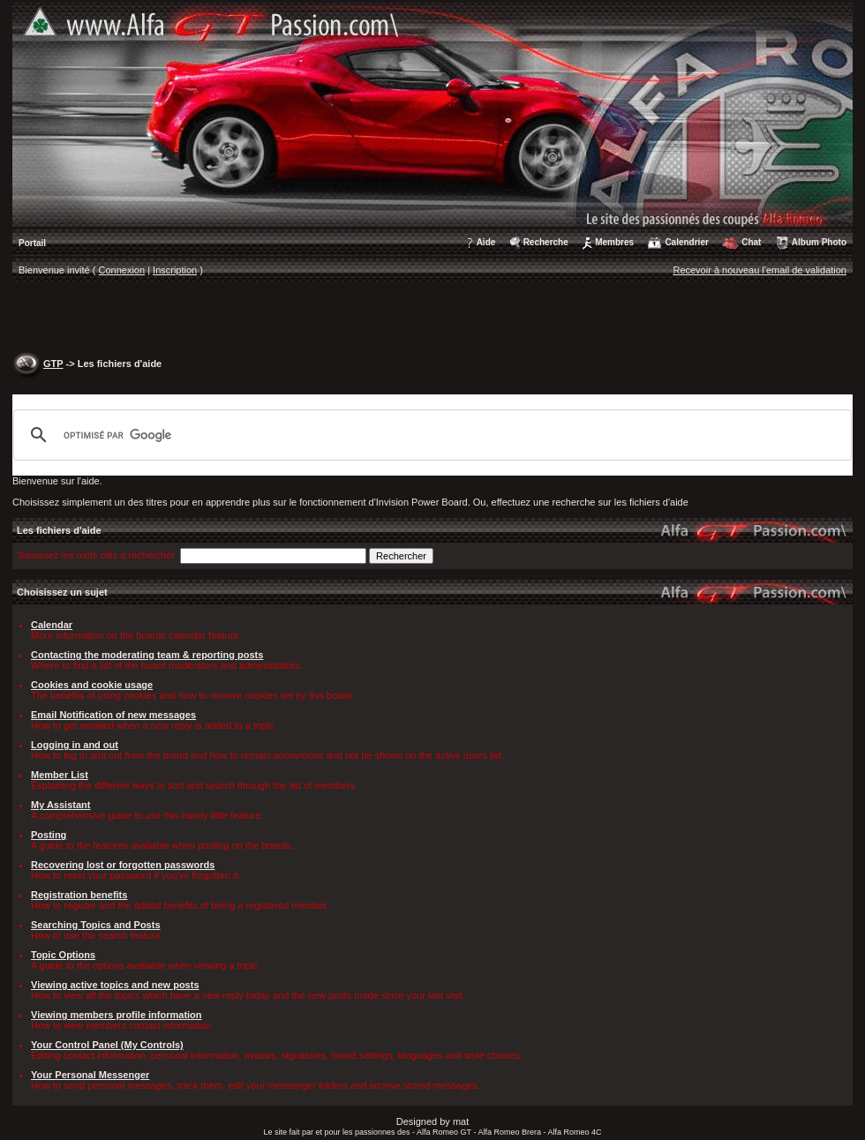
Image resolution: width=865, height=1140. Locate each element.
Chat (751, 242)
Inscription (175, 270)
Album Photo (819, 242)
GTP (53, 363)
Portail (32, 243)
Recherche (545, 242)
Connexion (122, 270)
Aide (486, 242)
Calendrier (686, 242)
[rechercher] (430, 435)
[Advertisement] (433, 318)
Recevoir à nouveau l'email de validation (759, 270)
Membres (614, 242)
